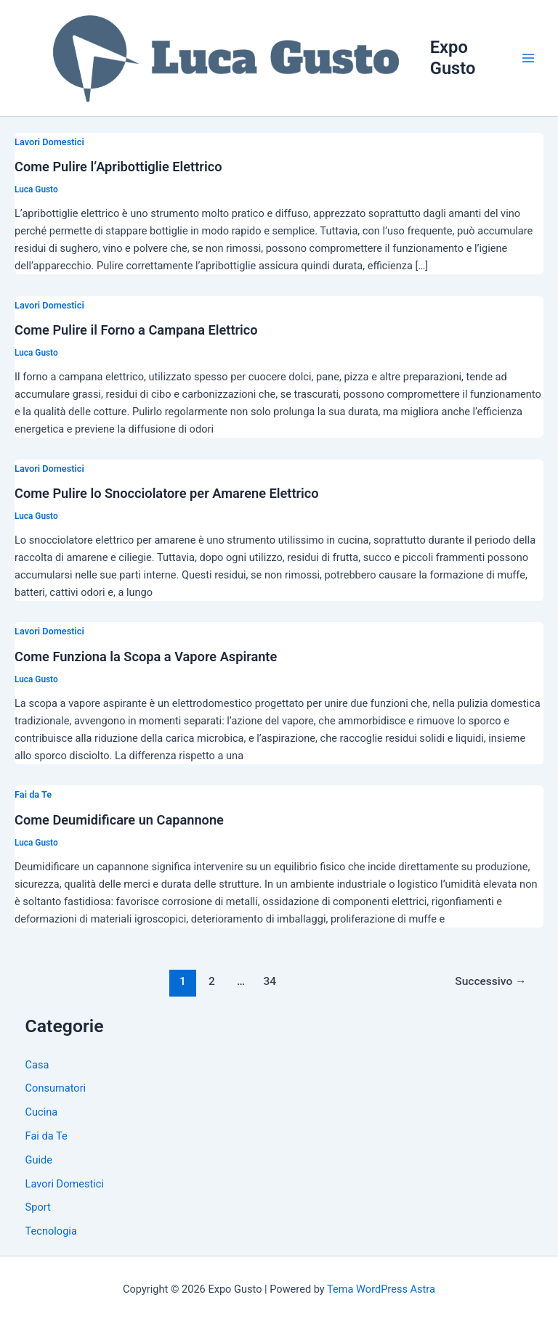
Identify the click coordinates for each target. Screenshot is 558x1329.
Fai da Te (33, 794)
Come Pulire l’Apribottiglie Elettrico (118, 166)
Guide (38, 1159)
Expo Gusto (453, 57)
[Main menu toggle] (528, 58)
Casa (37, 1064)
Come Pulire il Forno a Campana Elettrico (136, 330)
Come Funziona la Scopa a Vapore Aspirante (146, 656)
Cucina (41, 1112)
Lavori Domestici (49, 141)
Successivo (490, 981)
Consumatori (55, 1088)
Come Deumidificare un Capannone (119, 819)
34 (270, 981)
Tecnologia (51, 1231)
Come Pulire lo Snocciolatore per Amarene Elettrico (167, 493)
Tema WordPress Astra (381, 1289)
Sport (38, 1207)
